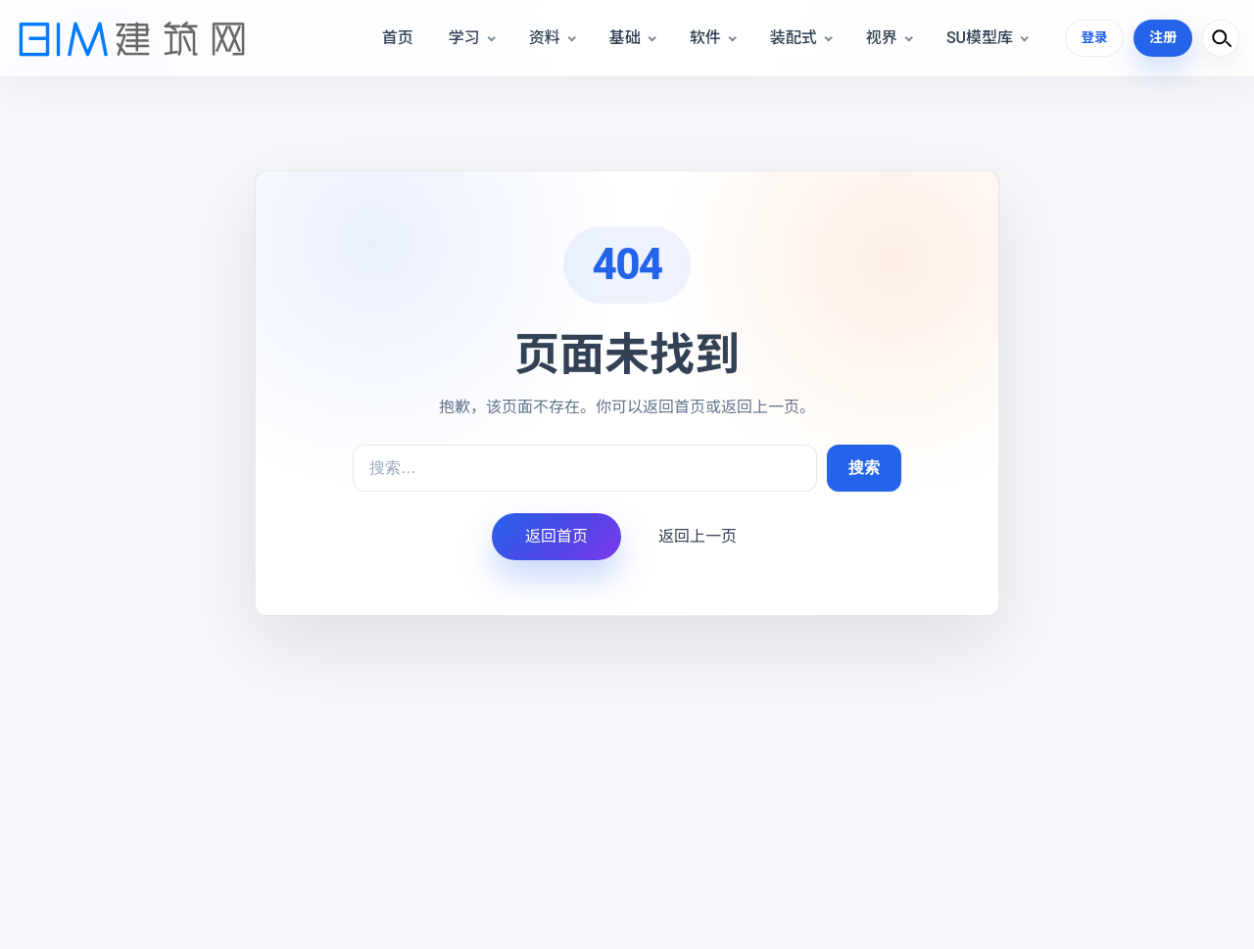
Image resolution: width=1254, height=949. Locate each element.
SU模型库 (977, 37)
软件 (703, 37)
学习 (462, 37)
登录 (1093, 37)
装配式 (791, 37)
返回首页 (556, 536)
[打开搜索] (1220, 38)
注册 (1163, 37)
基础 (623, 37)
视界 (879, 37)
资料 (542, 37)
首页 (395, 37)
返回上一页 (697, 536)
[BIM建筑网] (132, 38)
